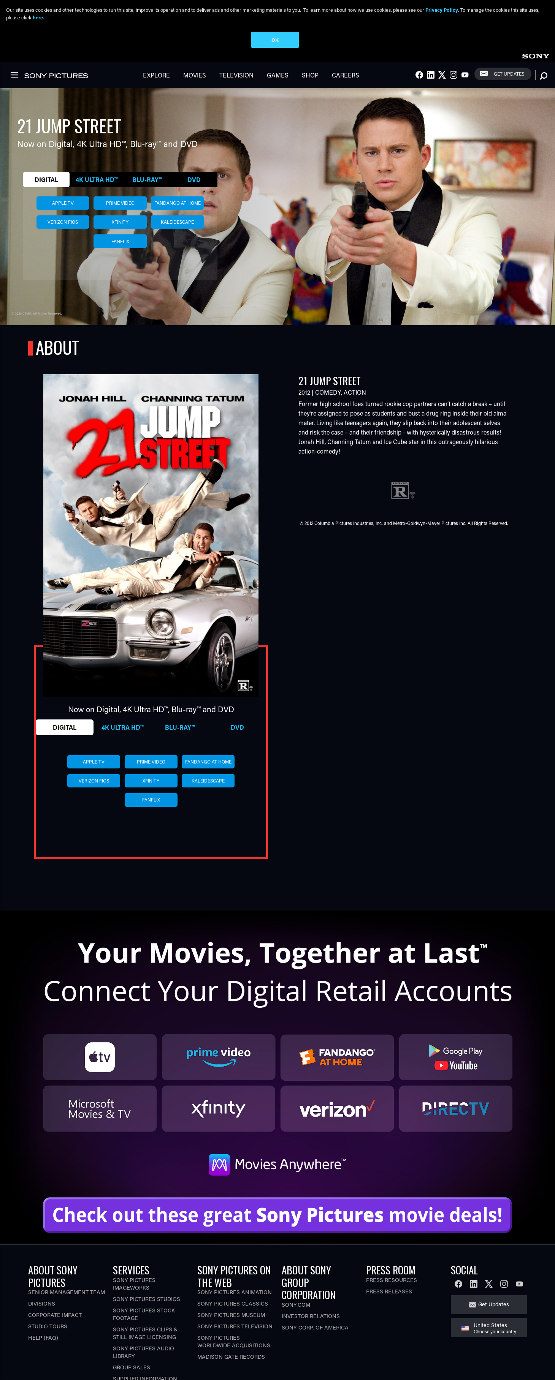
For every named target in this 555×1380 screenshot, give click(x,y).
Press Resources (391, 1240)
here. (38, 17)
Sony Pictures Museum (231, 1275)
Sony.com (296, 1264)
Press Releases (389, 1251)
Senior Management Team (66, 1252)
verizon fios (63, 182)
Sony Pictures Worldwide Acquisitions (233, 1302)
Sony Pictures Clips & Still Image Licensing (145, 1293)
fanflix (120, 201)
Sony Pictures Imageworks (134, 1243)
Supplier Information (145, 1338)
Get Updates (493, 1264)
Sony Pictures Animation (234, 1252)
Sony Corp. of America (315, 1287)
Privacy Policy (441, 9)
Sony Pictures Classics (232, 1264)
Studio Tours (47, 1286)
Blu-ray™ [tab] (147, 140)
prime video (120, 163)
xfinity (120, 182)
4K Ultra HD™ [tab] (96, 140)
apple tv (63, 163)
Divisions (41, 1264)
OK (275, 39)
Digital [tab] (46, 140)
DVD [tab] (194, 140)
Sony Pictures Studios (146, 1259)
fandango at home (177, 163)
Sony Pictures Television (235, 1286)
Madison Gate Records (231, 1317)
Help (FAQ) (43, 1298)
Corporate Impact (55, 1275)
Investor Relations (311, 1276)
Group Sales (131, 1327)
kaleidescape (177, 182)
